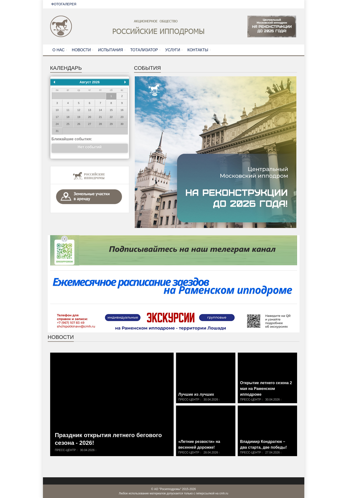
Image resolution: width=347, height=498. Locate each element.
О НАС (59, 50)
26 (78, 124)
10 (57, 110)
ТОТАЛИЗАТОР (144, 50)
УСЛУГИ (172, 50)
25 (68, 124)
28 (100, 124)
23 (122, 117)
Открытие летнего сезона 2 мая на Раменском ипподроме (266, 389)
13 (89, 110)
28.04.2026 (211, 452)
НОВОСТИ (81, 50)
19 (78, 117)
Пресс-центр (65, 450)
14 (100, 110)
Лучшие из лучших (196, 395)
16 (122, 110)
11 (68, 110)
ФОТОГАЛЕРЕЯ (63, 4)
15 (111, 110)
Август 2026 (90, 82)
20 (89, 117)
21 (100, 117)
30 (122, 124)
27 (89, 124)
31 (57, 130)
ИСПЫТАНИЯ (110, 50)
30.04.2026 (87, 450)
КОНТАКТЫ (197, 50)
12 (78, 110)
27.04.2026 (272, 452)
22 (111, 117)
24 (57, 124)
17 (57, 117)
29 (111, 124)
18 (68, 117)
